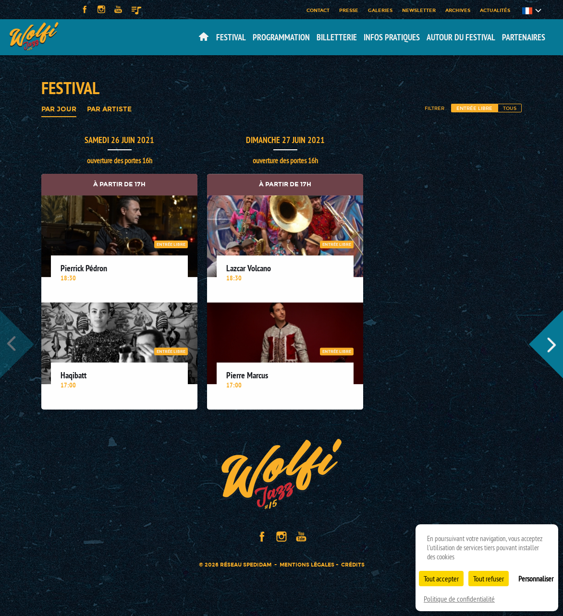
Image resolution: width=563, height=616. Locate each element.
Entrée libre (474, 108)
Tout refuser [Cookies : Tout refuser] (488, 578)
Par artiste (109, 109)
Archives (457, 10)
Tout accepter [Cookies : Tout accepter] (441, 578)
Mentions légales (307, 565)
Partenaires (523, 37)
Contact (318, 10)
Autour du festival (461, 37)
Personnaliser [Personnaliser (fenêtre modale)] (535, 578)
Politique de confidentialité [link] (459, 599)
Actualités (495, 10)
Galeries (380, 10)
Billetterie (337, 37)
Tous (509, 108)
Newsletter (419, 10)
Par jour (58, 109)
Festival (231, 37)
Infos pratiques (392, 37)
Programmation (281, 37)
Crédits (353, 565)
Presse (348, 10)
